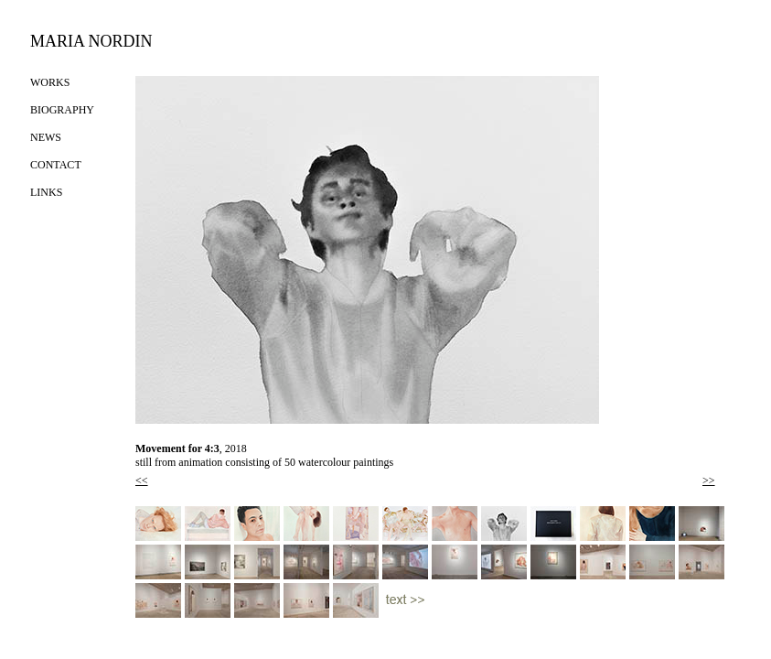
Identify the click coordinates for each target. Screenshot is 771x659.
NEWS (45, 137)
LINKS (46, 192)
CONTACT (55, 164)
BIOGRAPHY (62, 109)
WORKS (50, 82)
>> (708, 480)
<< (141, 480)
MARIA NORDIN (91, 41)
